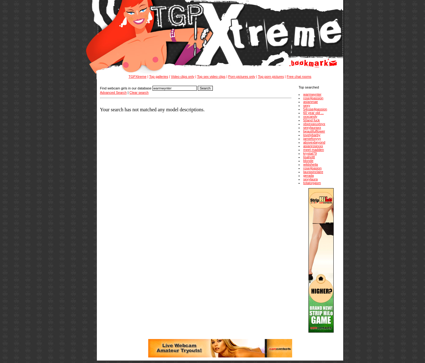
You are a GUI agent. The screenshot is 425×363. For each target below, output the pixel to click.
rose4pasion (312, 168)
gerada (308, 175)
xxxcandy (310, 116)
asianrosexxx (313, 146)
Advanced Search (113, 92)
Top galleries (158, 76)
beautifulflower (314, 131)
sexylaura (310, 179)
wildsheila (310, 164)
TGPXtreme (137, 76)
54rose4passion (315, 109)
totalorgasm (312, 183)
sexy (306, 105)
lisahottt (309, 157)
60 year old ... (313, 113)
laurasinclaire (313, 172)
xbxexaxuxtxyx (314, 124)
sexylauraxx (312, 127)
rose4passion (313, 98)
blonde (308, 161)
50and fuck (311, 120)
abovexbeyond (314, 142)
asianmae (310, 102)
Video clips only (182, 76)
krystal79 (310, 153)
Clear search (139, 92)
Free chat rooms (299, 76)
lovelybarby (311, 135)
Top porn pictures (271, 76)
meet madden (313, 150)
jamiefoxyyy (312, 138)
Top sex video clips (211, 76)
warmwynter (312, 94)
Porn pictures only (241, 76)
